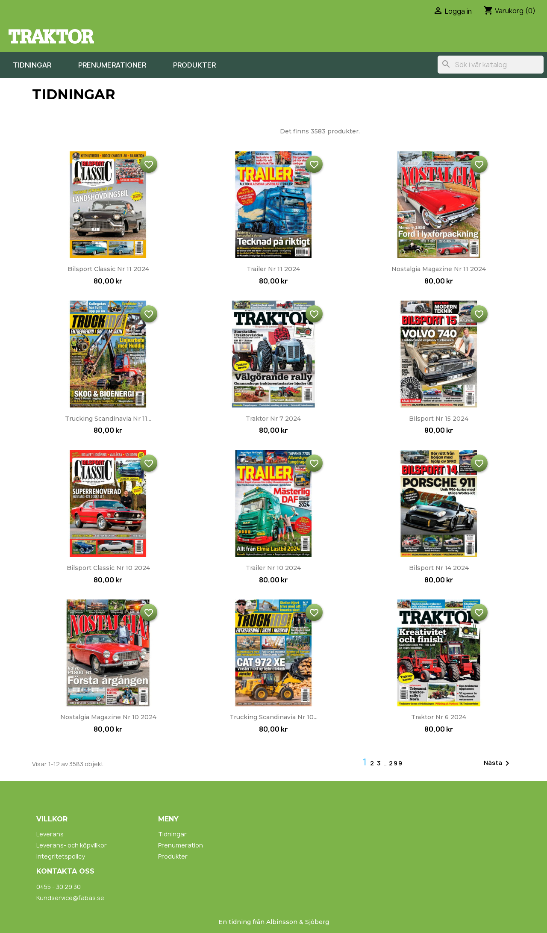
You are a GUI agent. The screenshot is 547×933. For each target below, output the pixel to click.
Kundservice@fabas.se (70, 898)
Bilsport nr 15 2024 (438, 418)
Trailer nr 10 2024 (273, 568)
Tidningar (32, 65)
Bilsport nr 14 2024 (439, 568)
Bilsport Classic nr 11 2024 (108, 269)
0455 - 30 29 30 (58, 887)
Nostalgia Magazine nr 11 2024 (438, 269)
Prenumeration (180, 845)
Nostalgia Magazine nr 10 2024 (108, 717)
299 (396, 763)
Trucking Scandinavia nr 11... (108, 418)
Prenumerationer (112, 65)
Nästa (498, 763)
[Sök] (491, 65)
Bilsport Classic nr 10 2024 (108, 568)
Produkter (194, 65)
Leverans (50, 834)
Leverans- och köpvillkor (71, 845)
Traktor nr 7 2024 (273, 418)
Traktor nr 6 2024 (438, 717)
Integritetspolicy (60, 856)
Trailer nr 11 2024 (273, 269)
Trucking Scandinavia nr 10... (273, 717)
